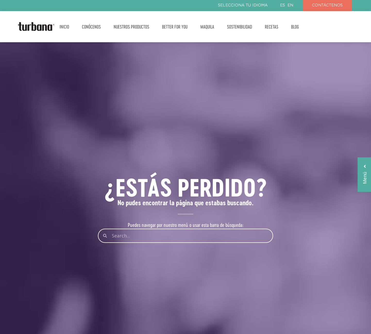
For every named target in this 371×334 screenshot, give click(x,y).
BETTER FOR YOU (175, 26)
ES (282, 5)
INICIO (64, 26)
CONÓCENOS (91, 26)
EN (290, 5)
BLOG (295, 26)
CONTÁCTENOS (327, 5)
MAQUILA (207, 26)
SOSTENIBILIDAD (239, 26)
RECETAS (271, 26)
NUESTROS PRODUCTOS (131, 26)
